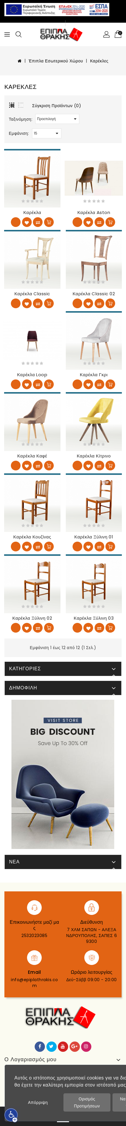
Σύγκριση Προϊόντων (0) (56, 106)
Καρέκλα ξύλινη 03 (94, 618)
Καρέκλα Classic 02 (94, 294)
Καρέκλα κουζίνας (32, 537)
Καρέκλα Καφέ (32, 456)
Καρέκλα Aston (93, 212)
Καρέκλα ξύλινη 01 (93, 537)
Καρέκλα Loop (32, 375)
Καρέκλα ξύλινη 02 (32, 618)
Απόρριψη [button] (38, 1102)
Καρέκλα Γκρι (94, 375)
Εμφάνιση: (19, 133)
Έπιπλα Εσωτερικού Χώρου (55, 61)
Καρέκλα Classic (32, 294)
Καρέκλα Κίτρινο (94, 456)
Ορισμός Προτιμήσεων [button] (87, 1102)
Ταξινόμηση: (20, 119)
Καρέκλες (99, 61)
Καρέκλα (32, 212)
